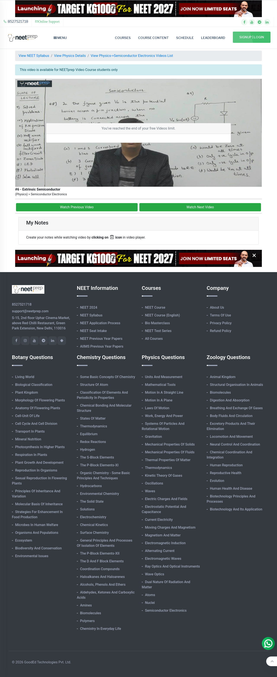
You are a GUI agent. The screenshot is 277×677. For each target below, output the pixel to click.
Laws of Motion (157, 408)
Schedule (185, 38)
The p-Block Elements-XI (99, 465)
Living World (24, 377)
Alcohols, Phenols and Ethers (103, 584)
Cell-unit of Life (27, 416)
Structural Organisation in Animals (236, 385)
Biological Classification (33, 385)
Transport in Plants (30, 431)
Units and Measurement (163, 377)
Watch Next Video (200, 207)
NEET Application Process (100, 323)
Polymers (87, 621)
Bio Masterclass (157, 323)
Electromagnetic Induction (165, 543)
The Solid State (92, 501)
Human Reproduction (226, 465)
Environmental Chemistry (99, 494)
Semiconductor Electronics (166, 610)
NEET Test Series (158, 331)
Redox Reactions (93, 442)
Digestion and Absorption (230, 400)
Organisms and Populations (36, 533)
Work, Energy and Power (164, 416)
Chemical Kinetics (94, 525)
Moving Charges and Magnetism (170, 527)
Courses (123, 38)
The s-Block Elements (97, 457)
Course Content (153, 38)
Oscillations (154, 483)
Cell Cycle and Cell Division (36, 424)
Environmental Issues (31, 556)
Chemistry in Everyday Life (100, 629)
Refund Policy (220, 331)
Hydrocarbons (91, 486)
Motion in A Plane (158, 400)
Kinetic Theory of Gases (163, 475)
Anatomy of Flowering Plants (37, 408)
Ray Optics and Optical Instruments (172, 566)
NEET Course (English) (162, 315)
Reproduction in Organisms (36, 470)
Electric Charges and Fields (166, 499)
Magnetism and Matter (163, 535)
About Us (217, 307)
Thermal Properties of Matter (167, 460)
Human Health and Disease (231, 488)
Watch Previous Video (76, 207)
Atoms (150, 595)
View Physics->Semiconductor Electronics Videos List (132, 56)
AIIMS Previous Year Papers (101, 346)
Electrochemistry (93, 517)
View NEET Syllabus (34, 56)
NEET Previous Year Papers (101, 339)
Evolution (217, 481)
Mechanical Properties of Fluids (170, 452)
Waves (150, 491)
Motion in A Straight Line (164, 392)
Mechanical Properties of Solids (170, 444)
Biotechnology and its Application (236, 509)
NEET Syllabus (91, 315)
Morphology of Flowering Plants (40, 400)
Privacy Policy (221, 323)
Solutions (87, 509)
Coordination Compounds (100, 569)
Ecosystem (23, 540)
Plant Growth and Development (39, 462)
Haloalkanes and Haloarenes (102, 577)
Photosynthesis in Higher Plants (40, 447)
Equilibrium (89, 434)
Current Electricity (159, 520)
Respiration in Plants (31, 455)
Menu (60, 38)
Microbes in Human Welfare (36, 525)
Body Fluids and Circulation (231, 416)
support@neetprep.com (30, 311)
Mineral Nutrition (28, 439)
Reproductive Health (225, 473)
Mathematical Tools (160, 385)
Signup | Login (251, 37)
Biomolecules (90, 613)
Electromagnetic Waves (163, 559)
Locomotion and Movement (231, 437)
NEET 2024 (88, 307)
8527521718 (15, 21)
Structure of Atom (94, 385)
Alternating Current (159, 551)
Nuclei (150, 603)
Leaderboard (213, 38)
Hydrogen (87, 450)
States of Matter (93, 418)
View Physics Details (70, 56)
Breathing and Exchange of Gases (236, 408)
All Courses (154, 339)
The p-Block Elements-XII (99, 553)
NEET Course (155, 307)
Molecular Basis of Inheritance (39, 504)
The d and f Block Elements (102, 561)
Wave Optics (154, 574)
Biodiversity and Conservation (38, 548)
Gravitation (153, 437)
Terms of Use (220, 315)
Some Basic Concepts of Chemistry (107, 377)
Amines (86, 605)
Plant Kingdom (26, 392)
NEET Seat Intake (93, 331)
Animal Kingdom (222, 377)
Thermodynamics (93, 426)
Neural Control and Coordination (235, 444)
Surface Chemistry (94, 533)
